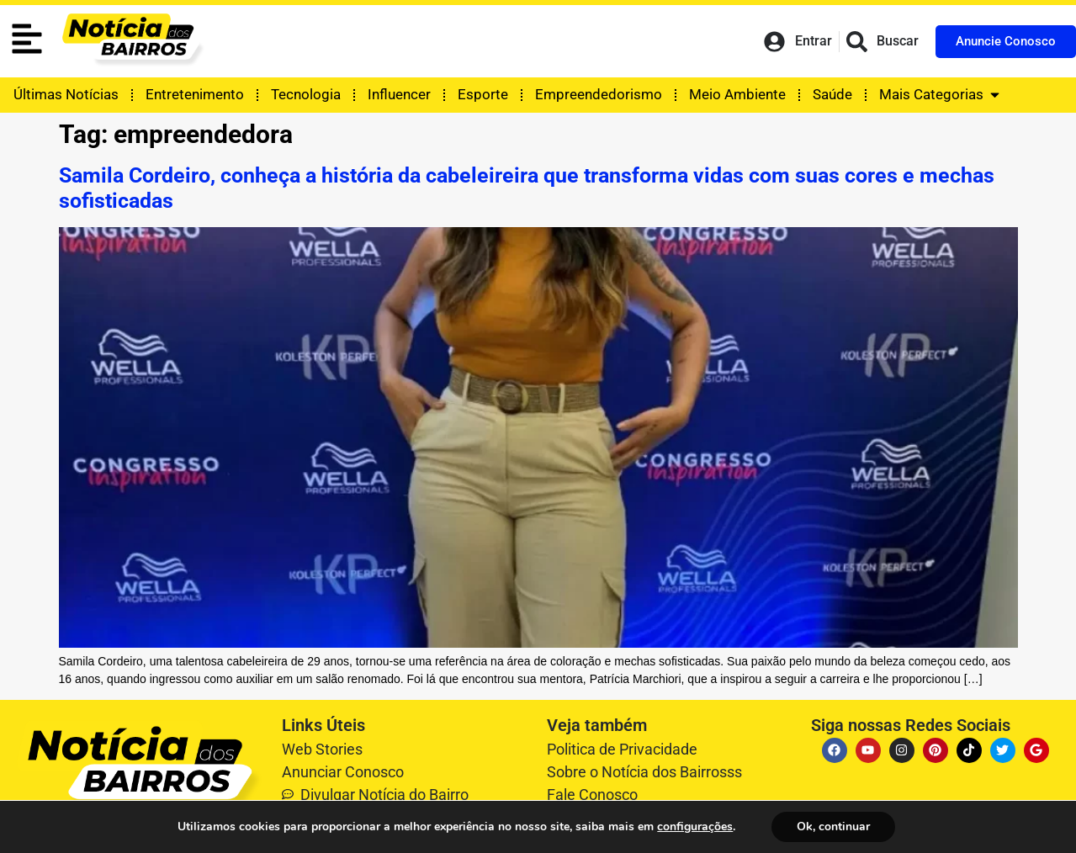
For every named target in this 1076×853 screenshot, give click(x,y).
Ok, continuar (833, 826)
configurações (695, 826)
